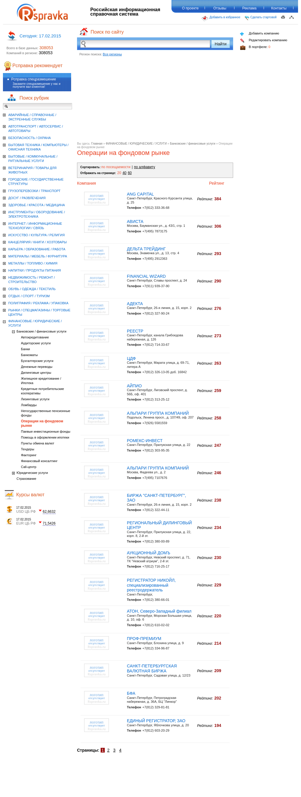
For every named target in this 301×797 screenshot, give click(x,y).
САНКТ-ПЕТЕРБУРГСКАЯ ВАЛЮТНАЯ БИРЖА (152, 668)
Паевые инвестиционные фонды (45, 431)
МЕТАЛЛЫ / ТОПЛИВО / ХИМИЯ (33, 263)
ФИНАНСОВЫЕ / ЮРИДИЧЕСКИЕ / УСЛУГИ (136, 143)
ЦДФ (131, 358)
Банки (25, 349)
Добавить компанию (259, 34)
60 (130, 173)
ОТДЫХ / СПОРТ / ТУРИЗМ (29, 296)
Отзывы (219, 8)
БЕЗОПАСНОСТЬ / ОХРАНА (29, 138)
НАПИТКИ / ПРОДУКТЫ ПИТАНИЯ (34, 270)
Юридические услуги (32, 472)
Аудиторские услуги (36, 343)
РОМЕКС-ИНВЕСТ (145, 440)
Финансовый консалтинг (39, 461)
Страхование (26, 478)
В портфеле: (255, 47)
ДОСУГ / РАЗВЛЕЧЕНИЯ (26, 198)
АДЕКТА (135, 303)
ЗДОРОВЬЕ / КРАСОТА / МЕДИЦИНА (36, 205)
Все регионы (112, 54)
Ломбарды (29, 405)
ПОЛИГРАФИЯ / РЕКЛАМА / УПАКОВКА (38, 303)
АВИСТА (135, 221)
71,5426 (49, 523)
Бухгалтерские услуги (37, 361)
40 (124, 173)
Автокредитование (35, 337)
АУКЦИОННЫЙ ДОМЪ (148, 552)
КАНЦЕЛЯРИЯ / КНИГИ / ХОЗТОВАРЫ (37, 242)
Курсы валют (30, 494)
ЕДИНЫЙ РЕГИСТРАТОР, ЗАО (156, 720)
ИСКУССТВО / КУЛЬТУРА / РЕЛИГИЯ (36, 235)
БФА (131, 693)
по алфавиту (144, 167)
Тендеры (27, 449)
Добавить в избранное (220, 19)
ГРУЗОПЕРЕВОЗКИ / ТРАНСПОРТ (34, 191)
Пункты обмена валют (37, 443)
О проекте (190, 8)
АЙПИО (134, 385)
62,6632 (49, 512)
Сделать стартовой (261, 18)
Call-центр (28, 467)
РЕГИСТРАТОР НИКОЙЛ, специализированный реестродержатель (151, 585)
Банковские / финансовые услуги (192, 143)
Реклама (249, 8)
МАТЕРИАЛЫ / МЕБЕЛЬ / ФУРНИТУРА (37, 256)
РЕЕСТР (135, 331)
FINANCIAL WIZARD (146, 276)
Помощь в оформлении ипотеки (45, 437)
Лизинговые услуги (35, 399)
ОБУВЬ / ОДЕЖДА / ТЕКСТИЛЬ (31, 289)
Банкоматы (29, 355)
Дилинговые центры (36, 372)
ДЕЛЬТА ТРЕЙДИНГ (146, 249)
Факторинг (29, 455)
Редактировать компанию (263, 40)
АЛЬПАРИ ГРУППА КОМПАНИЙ (158, 413)
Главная (96, 143)
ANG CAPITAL (140, 194)
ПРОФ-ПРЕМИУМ (144, 638)
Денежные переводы (36, 366)
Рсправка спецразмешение (33, 79)
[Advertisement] (155, 100)
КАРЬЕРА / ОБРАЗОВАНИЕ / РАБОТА (36, 249)
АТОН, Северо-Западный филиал (159, 611)
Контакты (279, 8)
